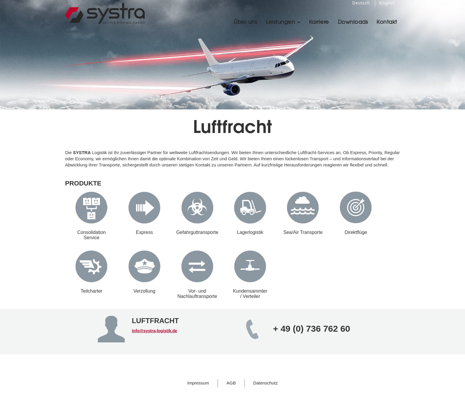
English (387, 3)
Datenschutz (265, 382)
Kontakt (387, 22)
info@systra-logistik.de (154, 330)
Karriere (319, 22)
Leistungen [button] (283, 22)
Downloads (353, 22)
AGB (231, 382)
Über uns (245, 22)
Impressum (198, 382)
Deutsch (361, 3)
